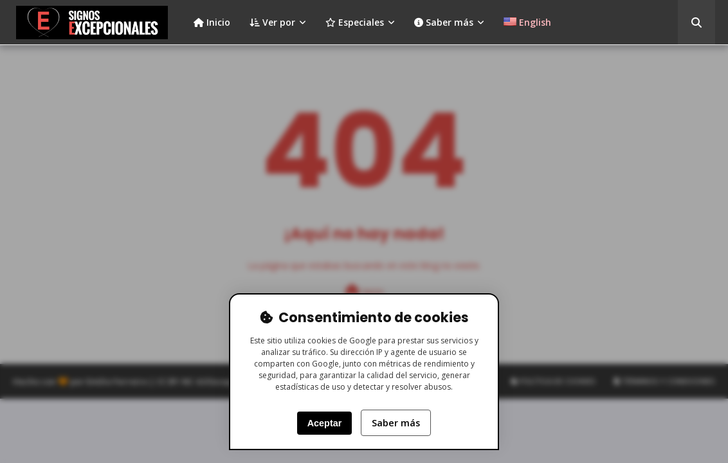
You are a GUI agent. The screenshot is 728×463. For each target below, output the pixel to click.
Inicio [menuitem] (212, 22)
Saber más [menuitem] (443, 22)
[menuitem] (527, 22)
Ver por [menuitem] (272, 22)
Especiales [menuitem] (354, 22)
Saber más (396, 423)
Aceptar (324, 423)
